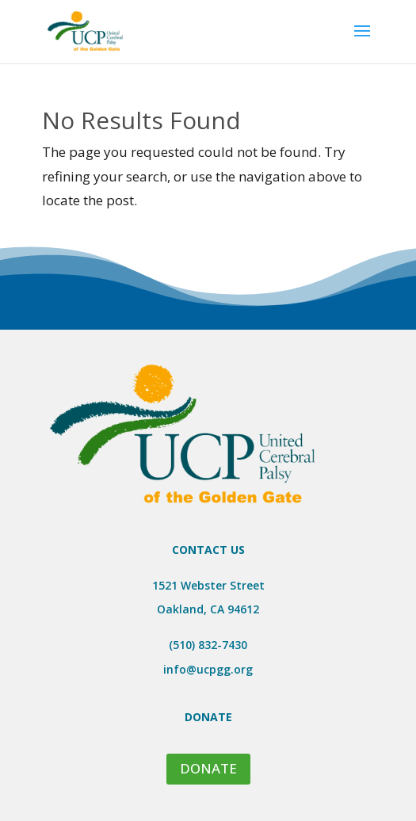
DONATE (208, 768)
